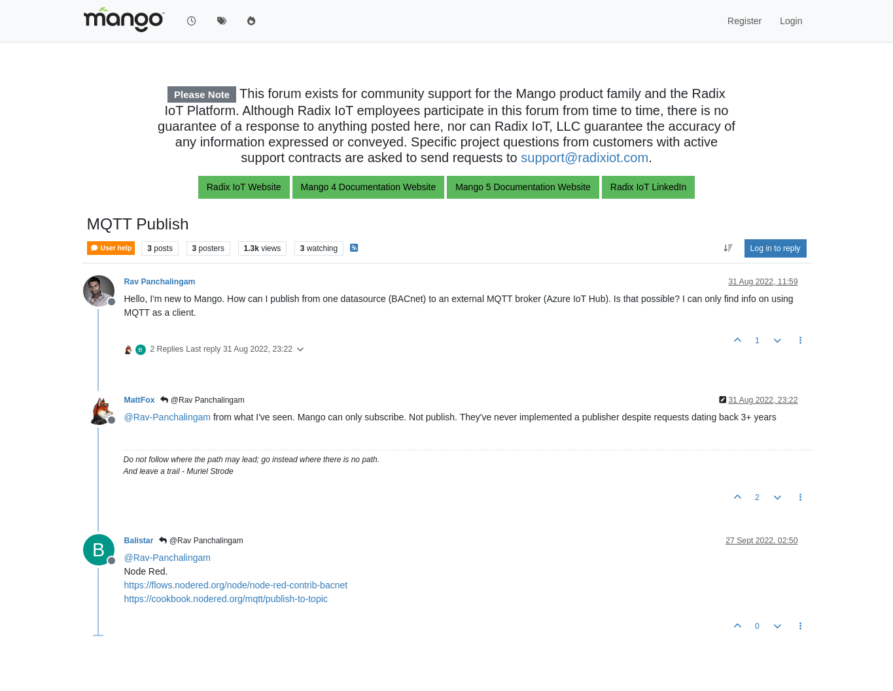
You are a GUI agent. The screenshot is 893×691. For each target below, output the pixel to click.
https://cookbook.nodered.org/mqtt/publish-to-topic (226, 599)
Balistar (139, 540)
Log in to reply (775, 248)
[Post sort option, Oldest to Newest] (728, 248)
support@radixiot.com (584, 157)
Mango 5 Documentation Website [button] (523, 187)
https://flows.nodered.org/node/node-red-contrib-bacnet (236, 585)
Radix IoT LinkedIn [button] (648, 187)
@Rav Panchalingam (202, 400)
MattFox (139, 400)
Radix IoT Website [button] (244, 187)
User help (111, 248)
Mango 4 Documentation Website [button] (368, 187)
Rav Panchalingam (160, 281)
